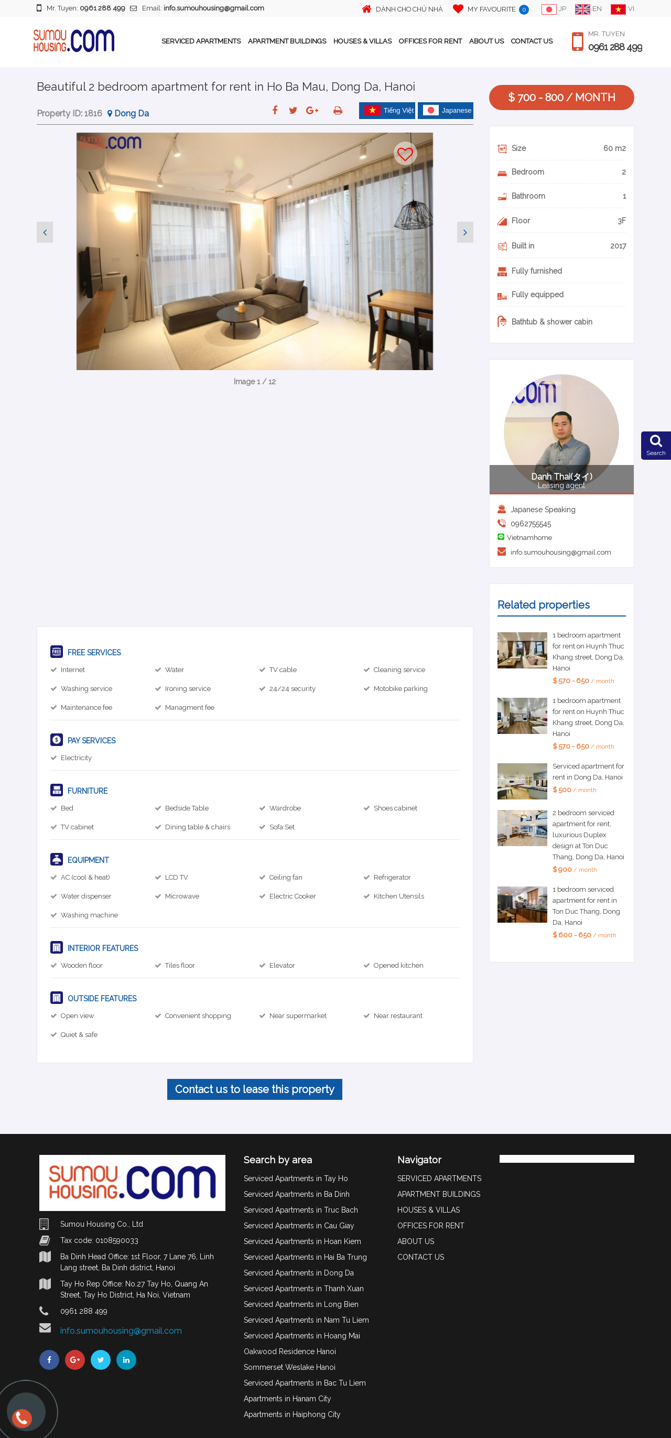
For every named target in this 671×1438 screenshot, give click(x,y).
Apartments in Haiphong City (292, 1414)
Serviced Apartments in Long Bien (301, 1304)
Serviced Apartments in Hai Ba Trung (305, 1257)
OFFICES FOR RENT (430, 41)
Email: (197, 8)
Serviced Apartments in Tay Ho (296, 1178)
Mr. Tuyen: (81, 8)
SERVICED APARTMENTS (201, 41)
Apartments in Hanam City (287, 1398)
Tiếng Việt (389, 110)
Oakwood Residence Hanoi (290, 1351)
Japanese (447, 110)
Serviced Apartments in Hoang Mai (302, 1336)
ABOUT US (486, 41)
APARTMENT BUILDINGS (287, 41)
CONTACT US (532, 41)
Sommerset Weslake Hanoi (290, 1367)
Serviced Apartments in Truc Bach (301, 1210)
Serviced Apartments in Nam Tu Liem (306, 1320)
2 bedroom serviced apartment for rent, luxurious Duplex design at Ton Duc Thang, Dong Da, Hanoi (588, 835)
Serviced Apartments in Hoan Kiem (302, 1241)
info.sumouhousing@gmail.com (561, 552)
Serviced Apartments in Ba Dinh (297, 1194)
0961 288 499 (615, 47)
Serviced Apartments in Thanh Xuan (304, 1288)
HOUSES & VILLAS (362, 41)
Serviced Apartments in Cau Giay (299, 1225)
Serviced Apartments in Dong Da (299, 1273)
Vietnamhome (529, 538)
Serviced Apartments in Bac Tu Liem (305, 1383)
